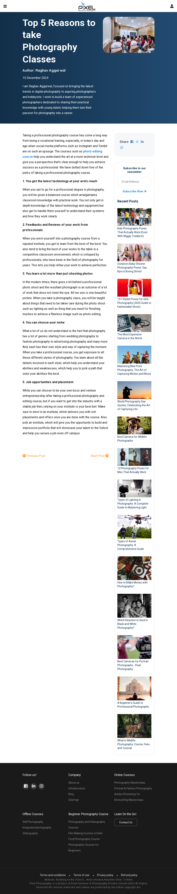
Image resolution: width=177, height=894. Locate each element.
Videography (30, 833)
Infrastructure (76, 788)
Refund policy (129, 875)
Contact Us (125, 822)
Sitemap (73, 799)
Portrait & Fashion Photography (133, 788)
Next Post (100, 456)
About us (73, 782)
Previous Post (34, 456)
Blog (71, 794)
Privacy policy (105, 875)
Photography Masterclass (129, 782)
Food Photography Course (84, 839)
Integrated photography (37, 827)
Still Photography (33, 821)
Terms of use (81, 875)
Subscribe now (134, 191)
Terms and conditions (53, 875)
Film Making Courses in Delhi (85, 833)
